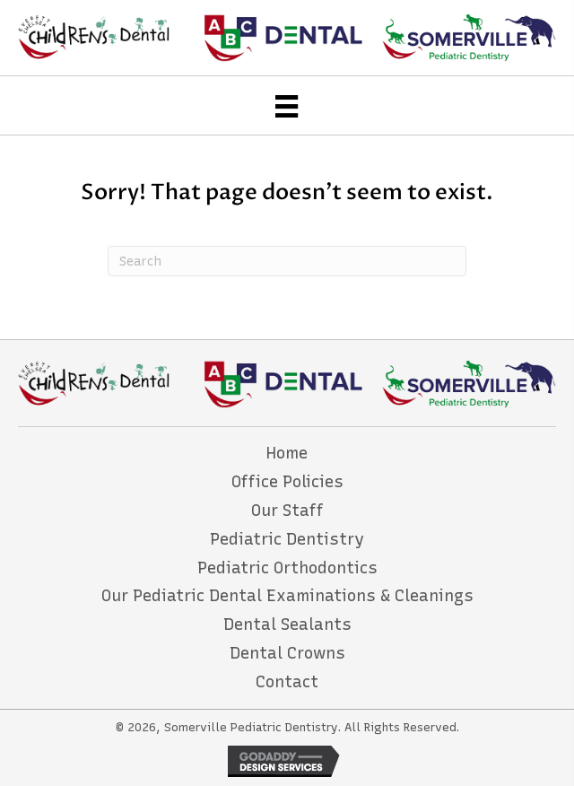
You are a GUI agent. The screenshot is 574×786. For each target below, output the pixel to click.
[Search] (287, 261)
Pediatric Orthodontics (287, 568)
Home (287, 453)
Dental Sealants (287, 624)
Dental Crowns (287, 653)
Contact (287, 682)
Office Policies (287, 482)
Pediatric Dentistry (287, 539)
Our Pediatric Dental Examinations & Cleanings (287, 596)
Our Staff (287, 510)
